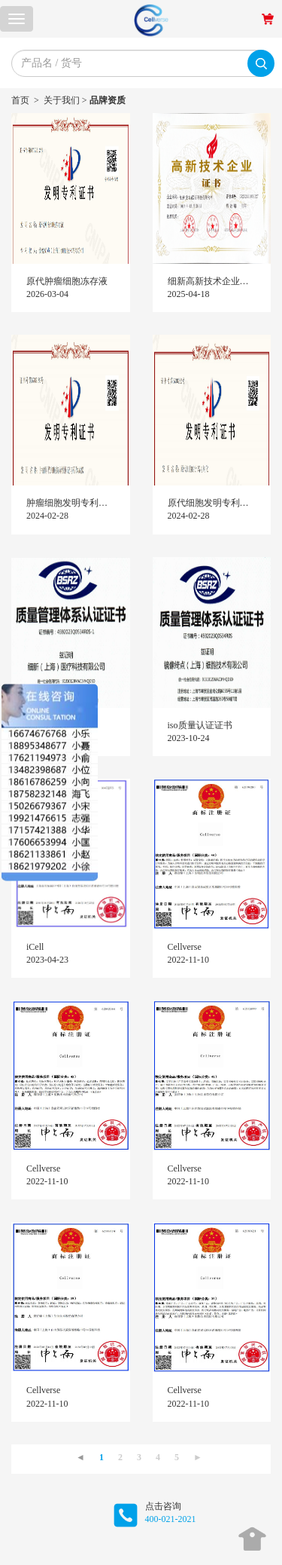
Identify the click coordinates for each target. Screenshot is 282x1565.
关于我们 (62, 100)
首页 (20, 100)
